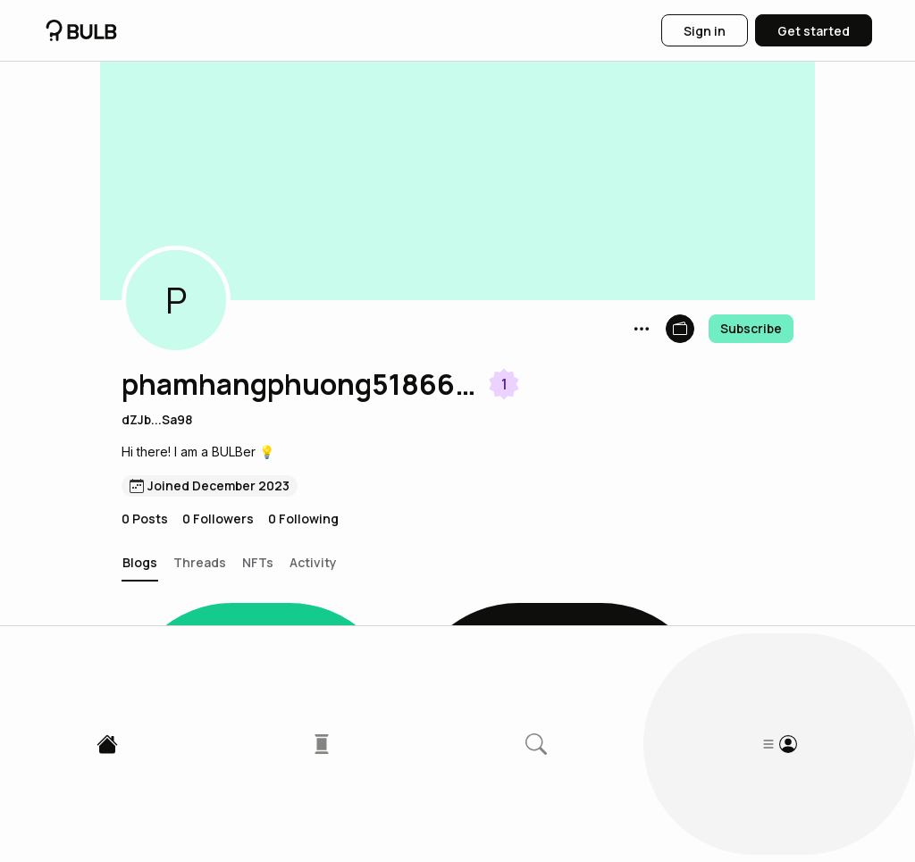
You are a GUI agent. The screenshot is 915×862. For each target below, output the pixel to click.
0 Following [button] (303, 518)
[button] (176, 300)
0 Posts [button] (145, 518)
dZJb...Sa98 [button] (157, 419)
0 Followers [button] (218, 518)
